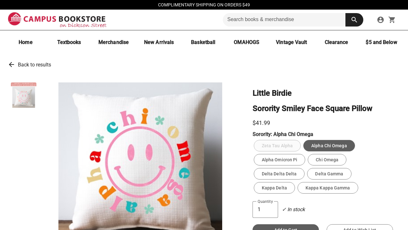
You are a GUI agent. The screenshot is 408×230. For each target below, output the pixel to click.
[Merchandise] (113, 42)
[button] (23, 95)
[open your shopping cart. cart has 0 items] (392, 20)
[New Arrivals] (159, 42)
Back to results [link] (34, 65)
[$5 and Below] (381, 42)
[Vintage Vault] (291, 42)
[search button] (354, 20)
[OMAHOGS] (246, 42)
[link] (380, 20)
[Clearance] (336, 42)
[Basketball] (203, 42)
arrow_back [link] (11, 64)
